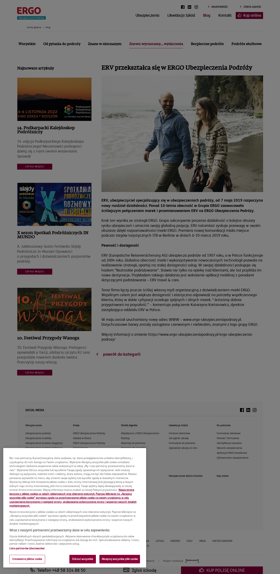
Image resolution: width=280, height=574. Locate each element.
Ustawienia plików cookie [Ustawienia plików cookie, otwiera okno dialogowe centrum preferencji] (27, 559)
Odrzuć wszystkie (82, 559)
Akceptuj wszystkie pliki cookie (120, 559)
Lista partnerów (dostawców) (27, 548)
